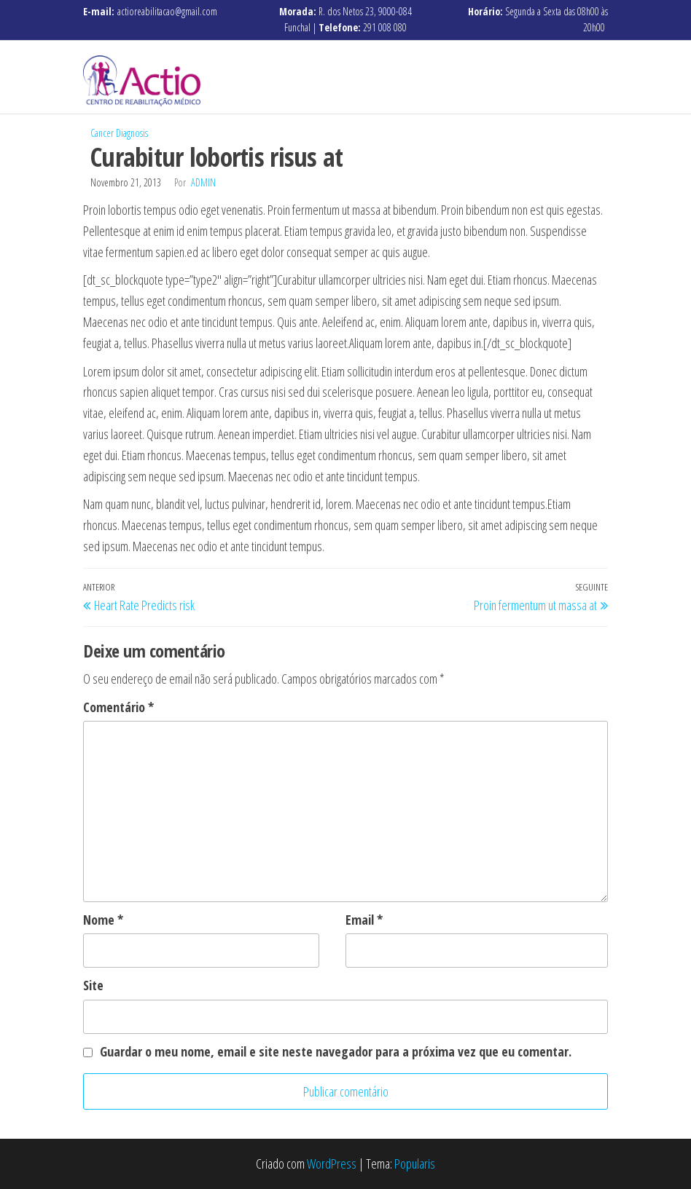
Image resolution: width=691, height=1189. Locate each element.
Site (93, 985)
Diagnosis (132, 133)
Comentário (118, 707)
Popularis (414, 1163)
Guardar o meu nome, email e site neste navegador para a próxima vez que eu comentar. (335, 1051)
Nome (103, 919)
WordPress (331, 1163)
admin (203, 182)
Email (364, 919)
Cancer (102, 133)
